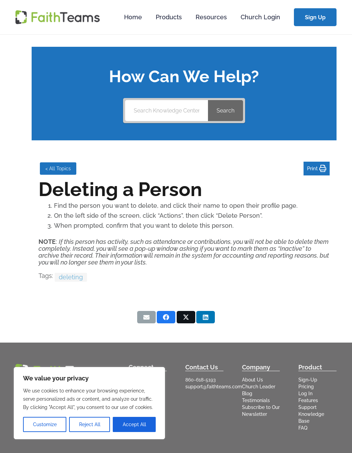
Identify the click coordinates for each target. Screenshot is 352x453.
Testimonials (256, 400)
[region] (89, 403)
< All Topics (58, 168)
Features (308, 400)
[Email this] (146, 317)
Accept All (134, 424)
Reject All (89, 424)
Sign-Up (307, 379)
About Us (252, 379)
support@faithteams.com (213, 386)
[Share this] (166, 317)
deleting (71, 277)
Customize (45, 424)
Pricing (306, 386)
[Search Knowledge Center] (166, 110)
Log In (305, 393)
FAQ (302, 428)
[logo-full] (57, 17)
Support (307, 407)
